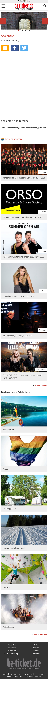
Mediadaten (36, 675)
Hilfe (36, 666)
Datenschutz (12, 672)
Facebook (36, 672)
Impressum (12, 669)
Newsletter (12, 666)
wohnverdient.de (14, 698)
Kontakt (36, 669)
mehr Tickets (41, 407)
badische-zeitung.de (11, 696)
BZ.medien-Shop (33, 698)
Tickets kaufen (13, 160)
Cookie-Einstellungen (11, 675)
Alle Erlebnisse (40, 656)
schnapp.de (30, 696)
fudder (42, 696)
